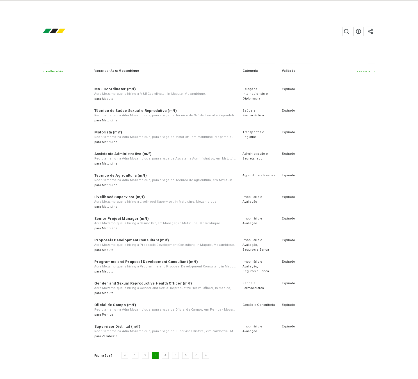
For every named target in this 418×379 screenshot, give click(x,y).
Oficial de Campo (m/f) (115, 305)
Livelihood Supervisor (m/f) (119, 197)
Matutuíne (109, 120)
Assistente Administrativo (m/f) (123, 154)
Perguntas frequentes (358, 31)
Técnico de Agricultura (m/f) (120, 175)
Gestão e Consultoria (259, 305)
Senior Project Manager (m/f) (121, 218)
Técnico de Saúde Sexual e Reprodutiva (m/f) (135, 110)
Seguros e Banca (256, 249)
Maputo (107, 99)
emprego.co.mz (62, 31)
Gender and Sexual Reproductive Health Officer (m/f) (143, 283)
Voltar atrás (55, 71)
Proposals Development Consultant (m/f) (131, 240)
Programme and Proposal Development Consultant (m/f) (146, 262)
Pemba (107, 314)
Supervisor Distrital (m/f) (117, 326)
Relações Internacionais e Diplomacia (255, 93)
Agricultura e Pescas (259, 175)
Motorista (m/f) (108, 132)
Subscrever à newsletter (370, 31)
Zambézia (109, 336)
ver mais (363, 71)
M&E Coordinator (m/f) (115, 89)
